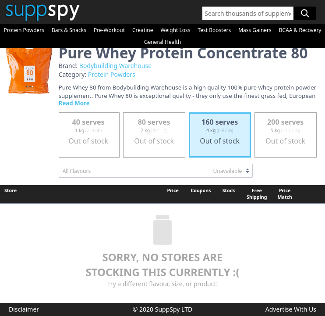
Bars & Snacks (69, 30)
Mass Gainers (255, 30)
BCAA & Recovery (300, 30)
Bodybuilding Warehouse (115, 65)
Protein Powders (24, 30)
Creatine (142, 30)
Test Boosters (214, 30)
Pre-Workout (109, 30)
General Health (162, 42)
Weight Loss (175, 30)
